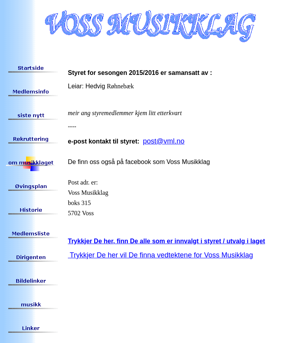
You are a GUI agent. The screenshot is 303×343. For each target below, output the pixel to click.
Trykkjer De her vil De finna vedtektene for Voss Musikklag (160, 255)
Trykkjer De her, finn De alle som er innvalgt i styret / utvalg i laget (166, 241)
